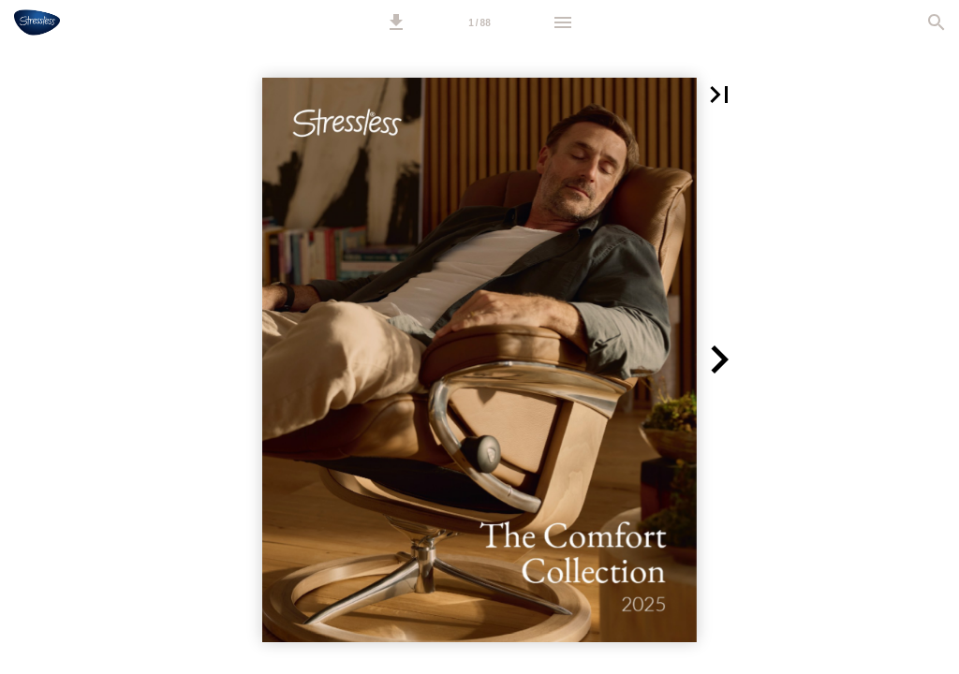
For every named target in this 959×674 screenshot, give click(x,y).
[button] (396, 22)
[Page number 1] (479, 22)
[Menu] (562, 22)
